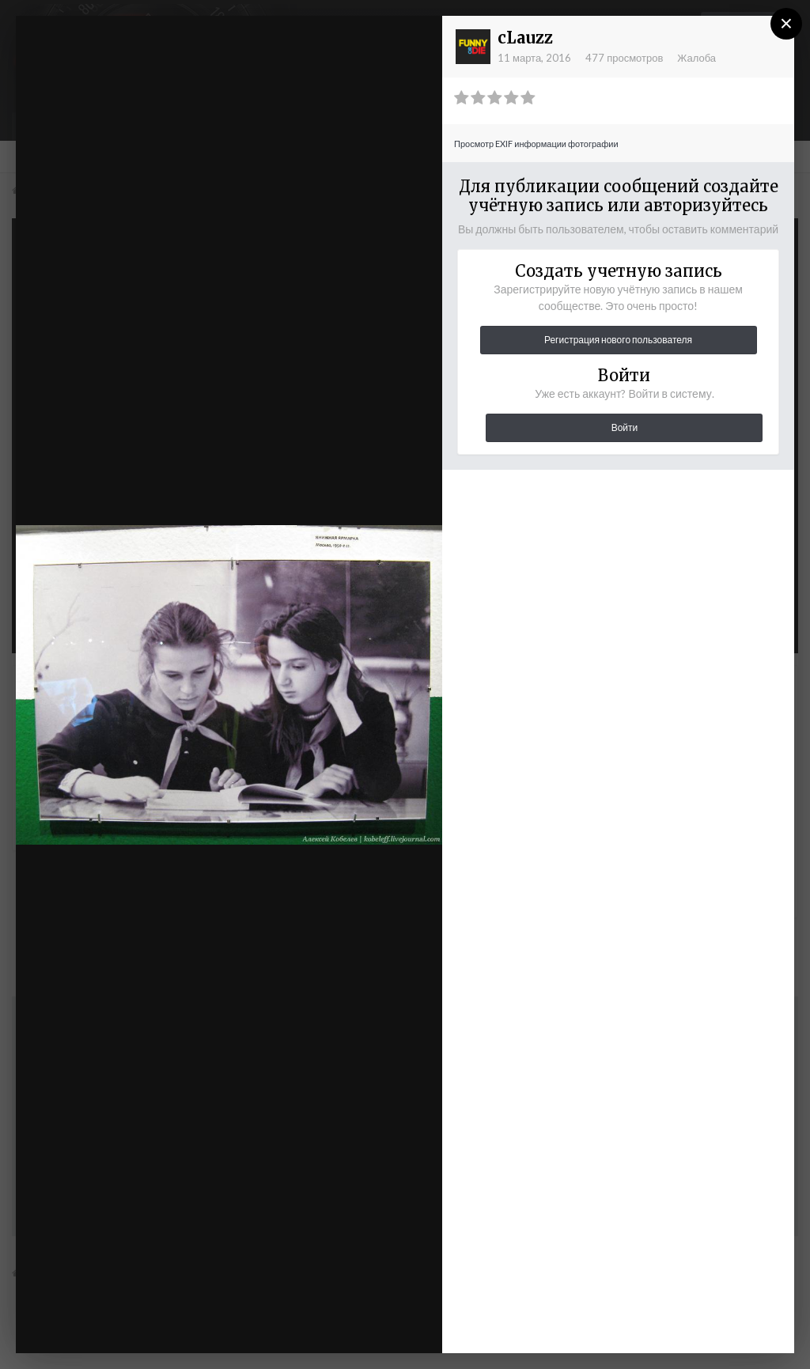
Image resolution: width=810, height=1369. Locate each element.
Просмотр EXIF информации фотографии (536, 143)
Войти (624, 427)
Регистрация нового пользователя (618, 340)
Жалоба (696, 57)
